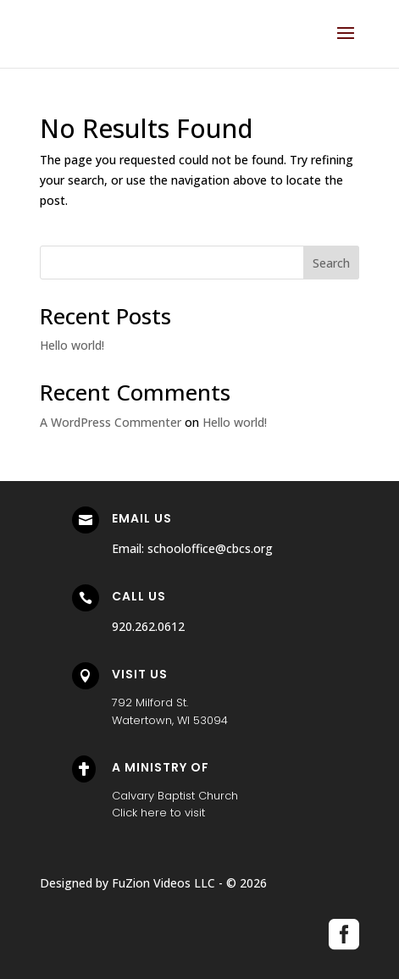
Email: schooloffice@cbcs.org (192, 548)
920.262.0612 (148, 626)
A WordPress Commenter (110, 422)
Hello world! (72, 345)
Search (331, 263)
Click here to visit (158, 813)
